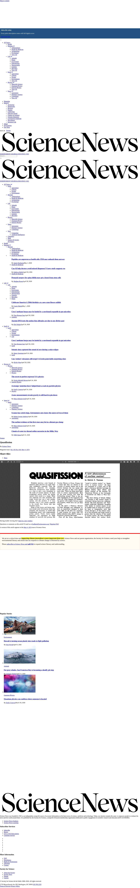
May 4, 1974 (27, 527)
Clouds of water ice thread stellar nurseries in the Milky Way (35, 431)
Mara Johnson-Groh (20, 399)
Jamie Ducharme (19, 263)
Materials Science (17, 84)
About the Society (9, 873)
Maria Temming (19, 353)
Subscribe (7, 830)
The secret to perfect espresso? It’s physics (28, 377)
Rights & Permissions (10, 862)
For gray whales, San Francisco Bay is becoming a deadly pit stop (29, 670)
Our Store (7, 127)
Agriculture (15, 74)
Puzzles (10, 110)
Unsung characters (13, 117)
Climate (14, 75)
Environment (16, 79)
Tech (9, 231)
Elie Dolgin (17, 324)
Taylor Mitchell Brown (21, 380)
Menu (6, 103)
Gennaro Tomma (11, 674)
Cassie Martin (18, 306)
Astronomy (15, 93)
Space (10, 91)
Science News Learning (11, 823)
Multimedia (11, 106)
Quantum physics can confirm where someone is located (25, 699)
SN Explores (8, 125)
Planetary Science (17, 94)
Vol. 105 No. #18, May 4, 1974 (19, 449)
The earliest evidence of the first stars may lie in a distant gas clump (37, 422)
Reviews (10, 108)
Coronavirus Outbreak (14, 118)
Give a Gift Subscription (11, 834)
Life (10, 56)
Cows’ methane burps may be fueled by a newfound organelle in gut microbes (41, 312)
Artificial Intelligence (18, 235)
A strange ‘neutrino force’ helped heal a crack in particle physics (36, 386)
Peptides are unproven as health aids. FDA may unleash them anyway (38, 259)
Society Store (8, 874)
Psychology (15, 53)
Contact (6, 865)
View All (14, 55)
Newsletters (11, 120)
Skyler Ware (17, 362)
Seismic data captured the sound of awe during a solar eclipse (35, 350)
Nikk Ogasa (17, 435)
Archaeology (15, 51)
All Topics (7, 42)
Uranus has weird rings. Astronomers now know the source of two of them (40, 413)
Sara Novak (9, 644)
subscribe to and (20, 544)
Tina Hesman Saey (19, 315)
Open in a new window (25, 521)
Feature (2, 438)
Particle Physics (16, 87)
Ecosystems (15, 61)
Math (9, 238)
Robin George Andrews (21, 416)
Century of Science (13, 115)
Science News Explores (11, 821)
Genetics (14, 67)
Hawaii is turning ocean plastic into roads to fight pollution (26, 641)
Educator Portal (12, 113)
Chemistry (11, 236)
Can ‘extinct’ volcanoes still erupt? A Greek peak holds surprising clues (39, 359)
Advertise (7, 863)
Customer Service (9, 835)
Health (10, 44)
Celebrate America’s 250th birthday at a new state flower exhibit (36, 302)
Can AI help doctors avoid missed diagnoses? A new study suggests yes (38, 268)
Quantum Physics (17, 86)
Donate (8, 130)
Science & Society (13, 240)
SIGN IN (2, 130)
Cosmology (15, 96)
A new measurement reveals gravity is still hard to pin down (34, 395)
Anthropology (16, 48)
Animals (14, 58)
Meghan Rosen (18, 281)
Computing (15, 233)
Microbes (14, 68)
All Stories (11, 105)
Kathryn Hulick (18, 272)
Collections (11, 112)
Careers (6, 878)
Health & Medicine (17, 49)
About (6, 124)
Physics (11, 82)
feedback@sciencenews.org (40, 524)
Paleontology (16, 63)
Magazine (7, 101)
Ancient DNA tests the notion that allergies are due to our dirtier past (38, 321)
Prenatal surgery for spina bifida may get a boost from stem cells (36, 278)
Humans (11, 46)
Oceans (14, 77)
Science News (6, 446)
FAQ (5, 858)
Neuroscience (16, 65)
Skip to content (4, 1)
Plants (13, 60)
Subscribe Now (5, 36)
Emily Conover (18, 389)
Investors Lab (12, 122)
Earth (10, 72)
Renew (6, 832)
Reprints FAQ (54, 524)
